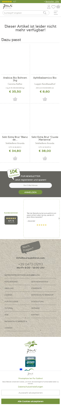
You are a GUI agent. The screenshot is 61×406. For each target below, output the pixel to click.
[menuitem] (56, 13)
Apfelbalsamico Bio (44, 78)
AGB (6, 315)
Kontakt (35, 315)
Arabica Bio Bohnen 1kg (15, 79)
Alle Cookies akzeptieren (30, 401)
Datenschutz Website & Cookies (16, 324)
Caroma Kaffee (15, 84)
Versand (35, 308)
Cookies (8, 295)
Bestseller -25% (52, 1)
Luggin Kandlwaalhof (44, 84)
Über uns (9, 288)
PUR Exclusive (11, 301)
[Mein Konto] (49, 6)
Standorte (36, 288)
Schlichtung (37, 301)
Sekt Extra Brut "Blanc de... (15, 138)
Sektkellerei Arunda (15, 143)
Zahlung (35, 275)
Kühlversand (11, 281)
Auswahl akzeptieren (30, 392)
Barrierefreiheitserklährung (17, 275)
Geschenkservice (39, 281)
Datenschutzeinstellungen (30, 386)
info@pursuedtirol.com (30, 258)
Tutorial (9, 308)
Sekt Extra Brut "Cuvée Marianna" (44, 138)
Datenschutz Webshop (42, 295)
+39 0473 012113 (30, 264)
